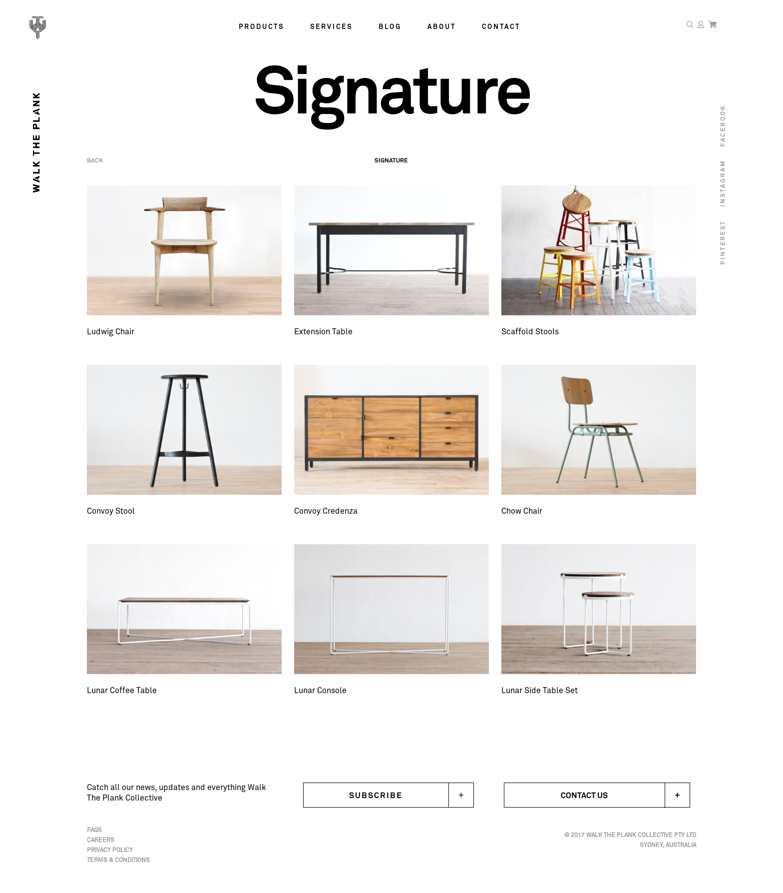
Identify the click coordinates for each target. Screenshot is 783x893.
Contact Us (625, 795)
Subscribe (375, 795)
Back (95, 167)
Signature (391, 167)
